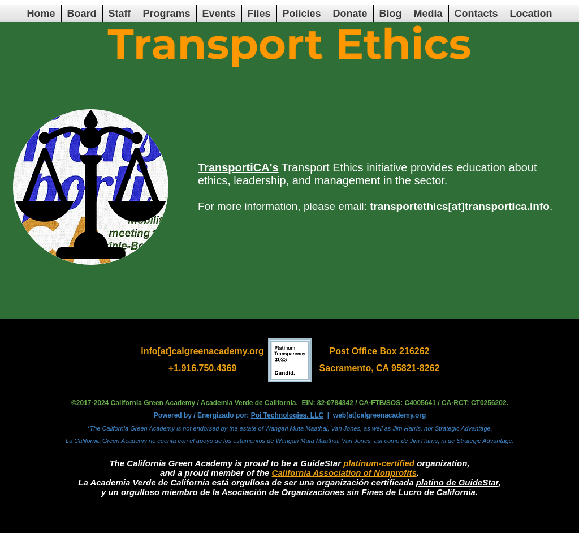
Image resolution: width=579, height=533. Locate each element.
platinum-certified (378, 463)
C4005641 (420, 403)
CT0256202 (489, 403)
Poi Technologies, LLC (287, 415)
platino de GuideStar (457, 482)
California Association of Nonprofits (344, 473)
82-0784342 (335, 403)
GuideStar (320, 463)
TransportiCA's (238, 167)
